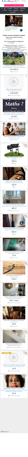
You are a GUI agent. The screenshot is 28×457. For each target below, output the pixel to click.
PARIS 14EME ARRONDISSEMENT (14, 347)
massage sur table (14, 276)
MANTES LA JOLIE (18, 46)
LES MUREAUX (22, 47)
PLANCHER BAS (15, 71)
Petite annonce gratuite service (14, 89)
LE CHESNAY (7, 50)
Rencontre (12, 12)
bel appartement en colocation (14, 298)
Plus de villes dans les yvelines (17, 50)
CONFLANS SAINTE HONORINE (8, 49)
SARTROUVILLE (9, 46)
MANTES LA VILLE (14, 257)
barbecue (14, 159)
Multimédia (22, 8)
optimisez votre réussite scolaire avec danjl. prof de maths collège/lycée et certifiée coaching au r (14, 391)
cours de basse (14, 322)
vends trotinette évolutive (14, 253)
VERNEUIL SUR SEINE (14, 118)
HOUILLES (24, 49)
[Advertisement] (14, 23)
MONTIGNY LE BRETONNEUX (13, 48)
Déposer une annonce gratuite (14, 5)
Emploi (21, 10)
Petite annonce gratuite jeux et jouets (14, 251)
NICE (15, 187)
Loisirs (10, 10)
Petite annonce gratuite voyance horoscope (14, 365)
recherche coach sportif (14, 138)
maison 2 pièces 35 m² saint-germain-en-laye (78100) (14, 206)
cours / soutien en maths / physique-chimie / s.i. (14, 114)
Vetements (15, 10)
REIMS (14, 234)
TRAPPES (18, 49)
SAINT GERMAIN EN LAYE (7, 47)
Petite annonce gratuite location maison (14, 204)
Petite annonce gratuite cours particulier (14, 113)
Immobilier (9, 8)
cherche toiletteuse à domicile (14, 90)
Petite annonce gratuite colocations (14, 297)
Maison (5, 10)
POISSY (16, 47)
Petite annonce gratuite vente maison (14, 65)
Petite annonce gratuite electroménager (14, 228)
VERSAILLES (21, 45)
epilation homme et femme (14, 345)
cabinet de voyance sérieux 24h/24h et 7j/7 (14, 366)
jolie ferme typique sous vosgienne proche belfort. (14, 67)
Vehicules (16, 8)
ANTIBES (14, 163)
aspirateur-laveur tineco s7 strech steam (14, 229)
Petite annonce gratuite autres (14, 157)
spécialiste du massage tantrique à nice (14, 182)
